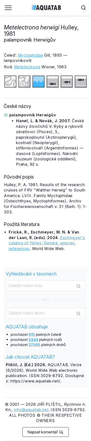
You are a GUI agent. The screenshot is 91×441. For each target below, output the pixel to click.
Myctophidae (30, 55)
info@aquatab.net (31, 409)
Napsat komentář (45, 432)
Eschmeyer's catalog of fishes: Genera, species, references (47, 243)
